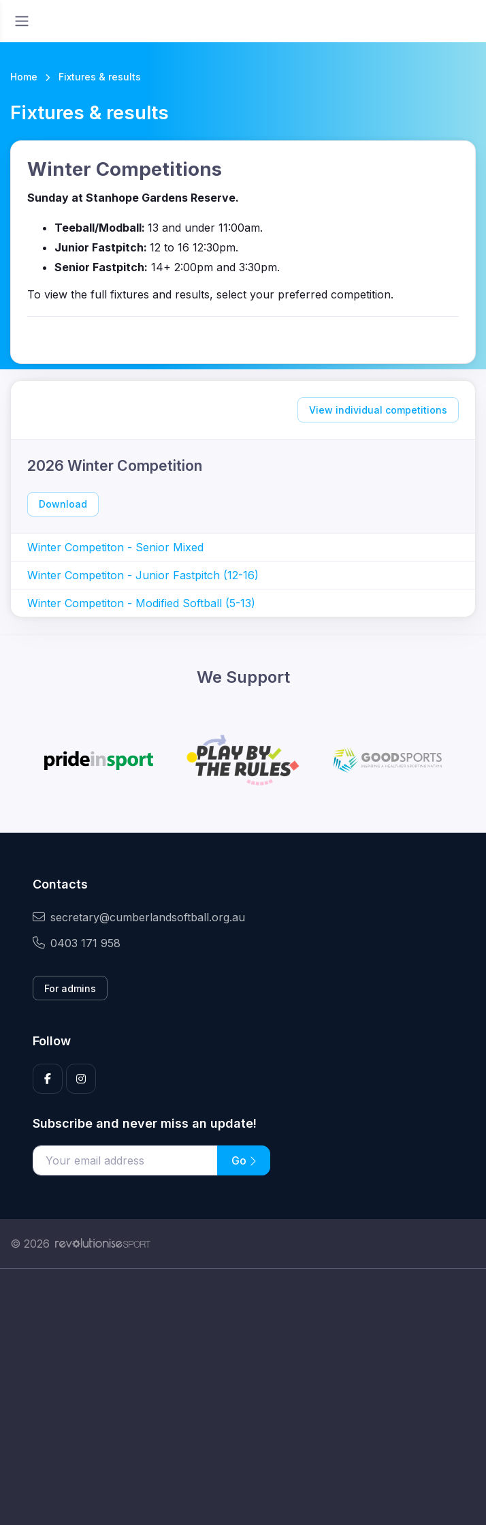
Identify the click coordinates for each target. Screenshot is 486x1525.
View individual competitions (378, 410)
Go (243, 1160)
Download (63, 504)
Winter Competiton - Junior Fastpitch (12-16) (143, 575)
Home (23, 76)
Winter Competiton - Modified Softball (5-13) (141, 603)
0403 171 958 (76, 943)
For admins (70, 988)
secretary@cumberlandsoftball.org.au (139, 917)
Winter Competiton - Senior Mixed (115, 547)
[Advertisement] (243, 1396)
